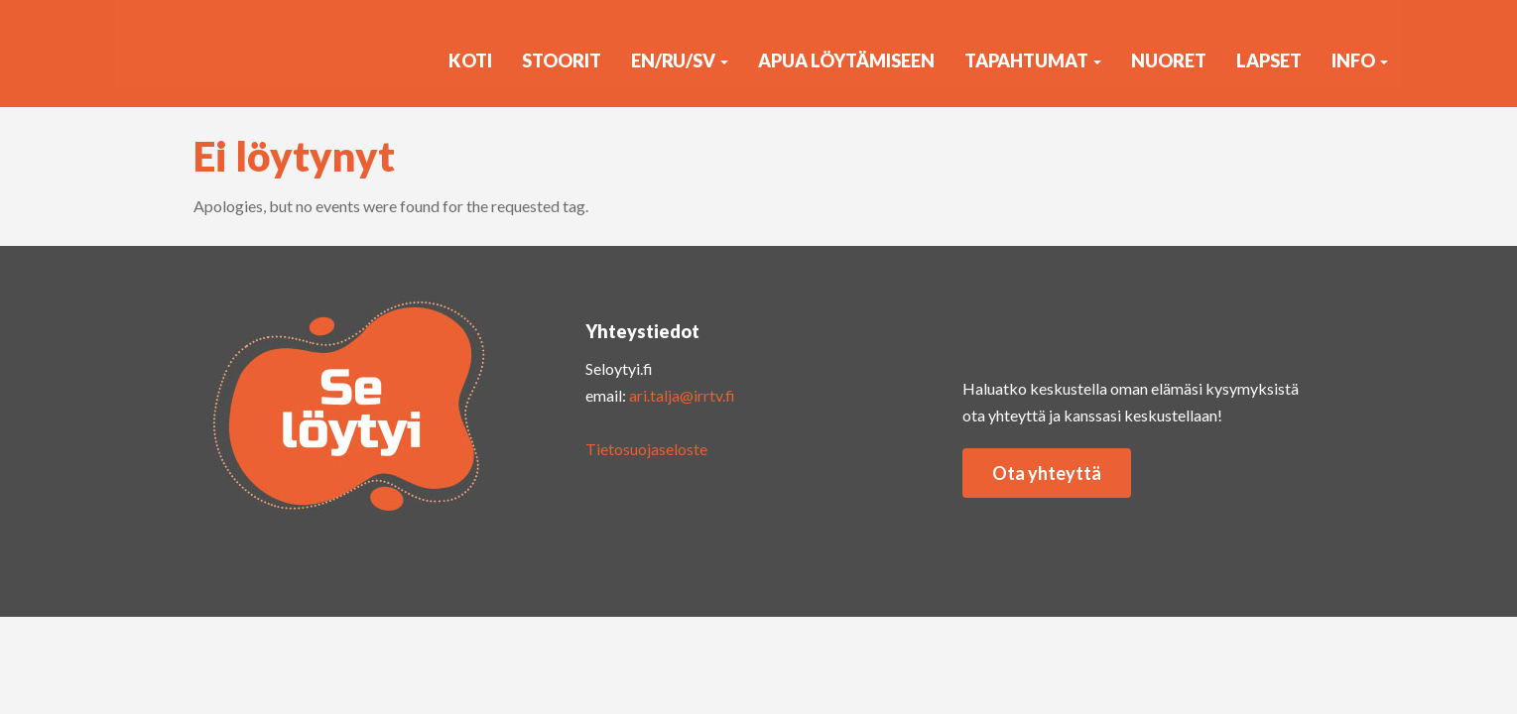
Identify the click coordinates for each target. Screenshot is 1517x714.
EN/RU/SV (679, 60)
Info (1359, 60)
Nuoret (1168, 60)
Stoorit (561, 60)
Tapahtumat (1032, 60)
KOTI (470, 60)
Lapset (1269, 60)
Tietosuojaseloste (646, 448)
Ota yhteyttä (1046, 473)
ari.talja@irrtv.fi (682, 395)
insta (992, 325)
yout (1071, 325)
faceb (1151, 325)
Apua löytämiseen (846, 60)
